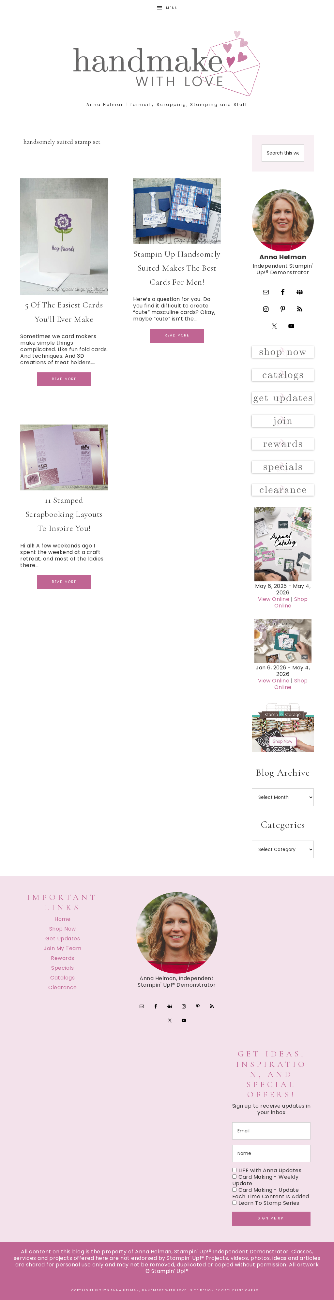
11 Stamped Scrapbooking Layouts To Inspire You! (64, 514)
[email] (271, 1131)
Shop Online (291, 602)
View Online (274, 599)
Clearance (62, 987)
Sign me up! (271, 1218)
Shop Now (62, 929)
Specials (62, 968)
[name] (271, 1153)
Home (62, 919)
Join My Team (62, 948)
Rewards (62, 958)
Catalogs (62, 977)
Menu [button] (172, 8)
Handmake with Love (167, 63)
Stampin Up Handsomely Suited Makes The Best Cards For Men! (176, 268)
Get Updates (62, 938)
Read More (64, 379)
